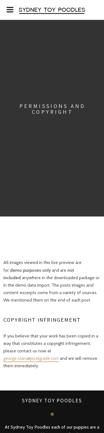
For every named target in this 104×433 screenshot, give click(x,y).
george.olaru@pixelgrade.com (31, 358)
